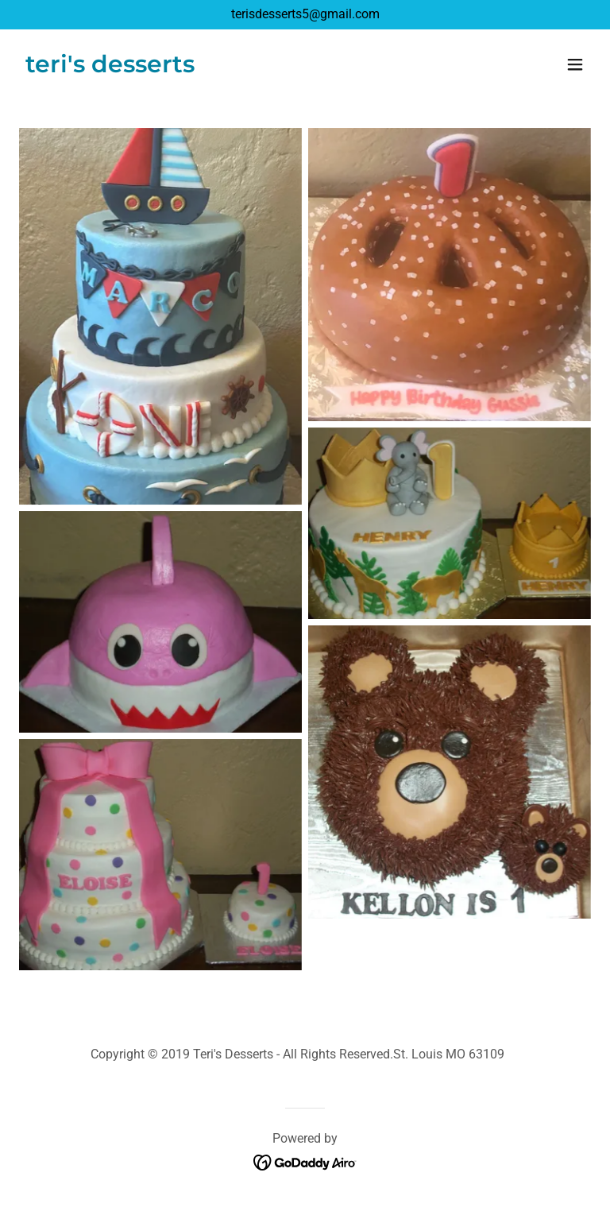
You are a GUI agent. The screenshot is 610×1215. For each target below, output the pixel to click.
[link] (110, 67)
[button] (575, 64)
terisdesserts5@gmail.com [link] (305, 13)
